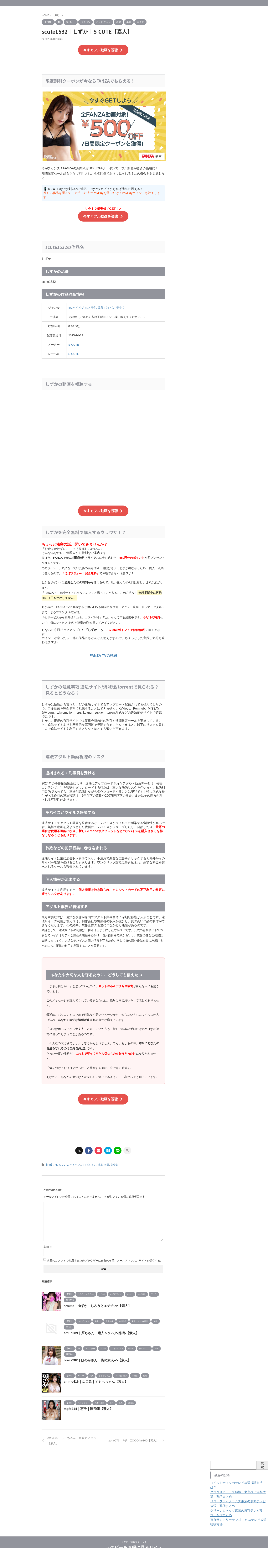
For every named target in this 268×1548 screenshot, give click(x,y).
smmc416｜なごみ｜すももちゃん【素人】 (94, 1374)
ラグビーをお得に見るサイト (134, 1535)
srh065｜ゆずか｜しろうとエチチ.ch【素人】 (95, 1298)
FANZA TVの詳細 (103, 650)
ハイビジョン (81, 305)
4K (70, 305)
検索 (262, 1457)
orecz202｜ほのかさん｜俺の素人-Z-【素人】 (95, 1353)
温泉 (100, 305)
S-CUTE (73, 342)
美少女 (120, 305)
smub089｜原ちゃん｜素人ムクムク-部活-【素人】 (99, 1325)
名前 (48, 1239)
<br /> (103, 437)
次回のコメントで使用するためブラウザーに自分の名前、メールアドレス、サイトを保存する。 (105, 1253)
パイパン (110, 305)
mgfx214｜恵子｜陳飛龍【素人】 (87, 1401)
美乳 (94, 305)
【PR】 (49, 1157)
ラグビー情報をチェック (134, 1530)
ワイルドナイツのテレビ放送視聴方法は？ (235, 1475)
